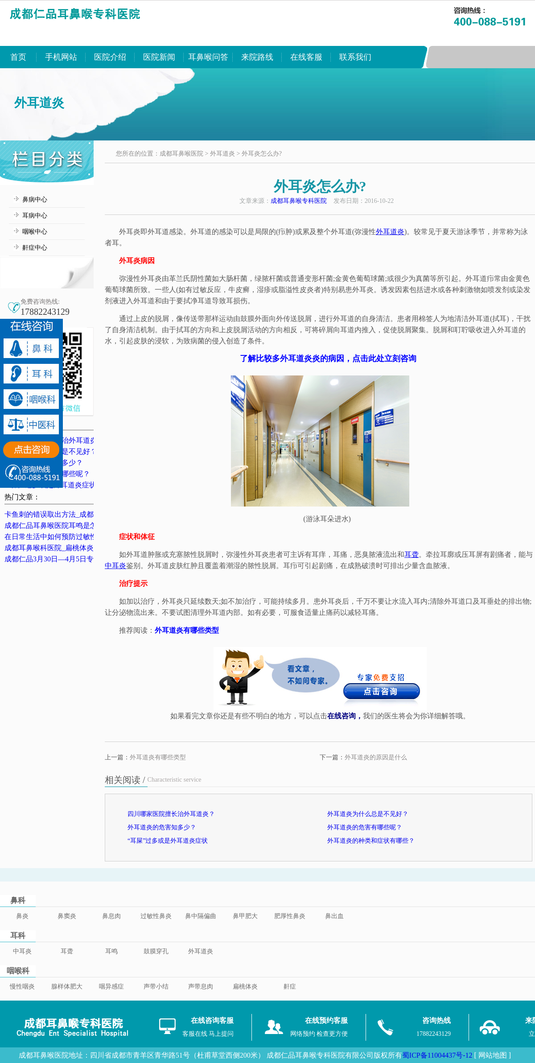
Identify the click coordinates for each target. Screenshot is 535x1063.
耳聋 (67, 951)
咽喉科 (18, 971)
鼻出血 (334, 916)
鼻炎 (22, 916)
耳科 (17, 935)
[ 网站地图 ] (492, 1055)
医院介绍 (110, 57)
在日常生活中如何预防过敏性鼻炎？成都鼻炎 (75, 536)
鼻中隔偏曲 (200, 916)
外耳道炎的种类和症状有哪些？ (371, 840)
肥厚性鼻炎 (289, 916)
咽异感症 (111, 986)
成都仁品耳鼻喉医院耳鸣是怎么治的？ (65, 525)
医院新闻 (159, 57)
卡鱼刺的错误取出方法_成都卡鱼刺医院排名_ (75, 514)
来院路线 (257, 57)
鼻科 (17, 900)
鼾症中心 (34, 247)
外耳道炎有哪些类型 (158, 757)
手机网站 (61, 57)
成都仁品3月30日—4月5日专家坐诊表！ (66, 559)
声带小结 (156, 986)
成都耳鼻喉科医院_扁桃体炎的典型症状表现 (74, 548)
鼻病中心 (34, 199)
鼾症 (290, 986)
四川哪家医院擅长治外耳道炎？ (171, 814)
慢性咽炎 (22, 986)
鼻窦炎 (67, 916)
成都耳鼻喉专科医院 (299, 201)
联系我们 (355, 57)
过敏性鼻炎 (156, 916)
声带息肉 (200, 986)
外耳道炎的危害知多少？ (162, 827)
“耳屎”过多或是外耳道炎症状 (168, 840)
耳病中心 (34, 215)
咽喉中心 (34, 231)
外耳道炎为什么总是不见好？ (367, 814)
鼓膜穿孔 (156, 951)
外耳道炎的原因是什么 (376, 757)
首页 (18, 57)
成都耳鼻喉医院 (181, 153)
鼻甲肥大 (245, 916)
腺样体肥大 (66, 986)
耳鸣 (111, 951)
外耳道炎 (222, 153)
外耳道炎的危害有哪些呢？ (364, 827)
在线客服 (306, 57)
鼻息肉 (111, 916)
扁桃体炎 (245, 986)
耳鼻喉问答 (208, 57)
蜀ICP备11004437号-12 (437, 1055)
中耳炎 (22, 951)
